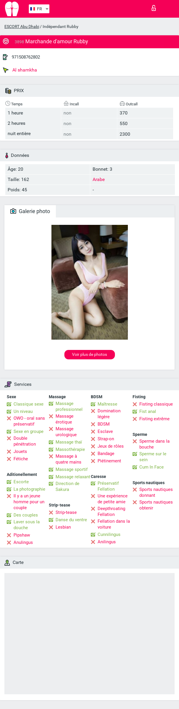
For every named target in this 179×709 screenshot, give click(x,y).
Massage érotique (64, 419)
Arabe (99, 179)
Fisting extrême (154, 418)
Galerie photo (30, 211)
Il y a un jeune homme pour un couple (29, 501)
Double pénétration (25, 441)
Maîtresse (107, 404)
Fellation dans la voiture (114, 524)
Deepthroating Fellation (111, 511)
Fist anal (147, 411)
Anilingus (107, 541)
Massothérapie (70, 449)
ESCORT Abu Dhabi (21, 26)
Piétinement (109, 461)
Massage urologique (66, 431)
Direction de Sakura (67, 486)
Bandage (106, 453)
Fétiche (21, 458)
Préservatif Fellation (108, 486)
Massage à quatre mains (68, 459)
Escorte (21, 481)
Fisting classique (156, 404)
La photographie (29, 489)
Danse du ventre (71, 519)
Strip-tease (66, 512)
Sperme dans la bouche (154, 444)
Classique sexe (29, 404)
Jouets (20, 451)
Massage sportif (72, 469)
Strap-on (106, 438)
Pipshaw (22, 535)
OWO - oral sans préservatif (29, 421)
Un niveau (23, 411)
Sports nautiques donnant (156, 492)
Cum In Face (151, 467)
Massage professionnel (69, 406)
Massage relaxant (73, 476)
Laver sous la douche (27, 524)
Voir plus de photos (89, 354)
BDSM (104, 424)
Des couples (26, 515)
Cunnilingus (109, 534)
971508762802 (26, 57)
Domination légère (109, 413)
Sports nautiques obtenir (156, 505)
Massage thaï (69, 442)
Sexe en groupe (29, 431)
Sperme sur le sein (152, 456)
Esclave (105, 431)
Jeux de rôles (111, 446)
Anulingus (23, 542)
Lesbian (63, 527)
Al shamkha (20, 70)
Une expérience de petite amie (113, 498)
